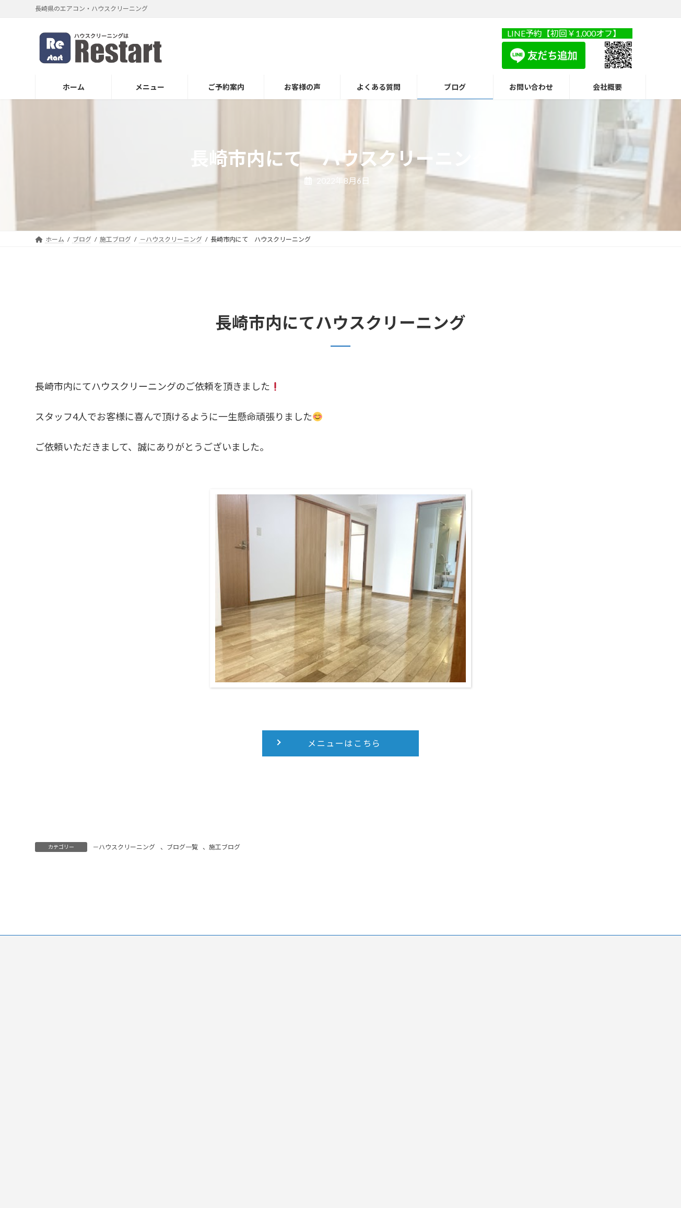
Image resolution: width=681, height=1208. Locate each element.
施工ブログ (224, 847)
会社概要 (258, 1121)
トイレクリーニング (68, 1047)
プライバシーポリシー (134, 945)
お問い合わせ (64, 945)
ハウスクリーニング (68, 1121)
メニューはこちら (344, 743)
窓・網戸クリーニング (71, 1109)
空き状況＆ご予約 (273, 1059)
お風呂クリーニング (68, 1072)
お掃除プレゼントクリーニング (86, 1134)
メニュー (258, 1047)
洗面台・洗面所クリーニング (82, 1084)
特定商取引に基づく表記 (583, 1093)
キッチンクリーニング (71, 1059)
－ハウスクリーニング (123, 847)
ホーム (255, 1035)
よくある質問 (266, 1084)
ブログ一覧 (182, 847)
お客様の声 (262, 1072)
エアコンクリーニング (71, 1035)
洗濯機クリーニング (68, 1097)
